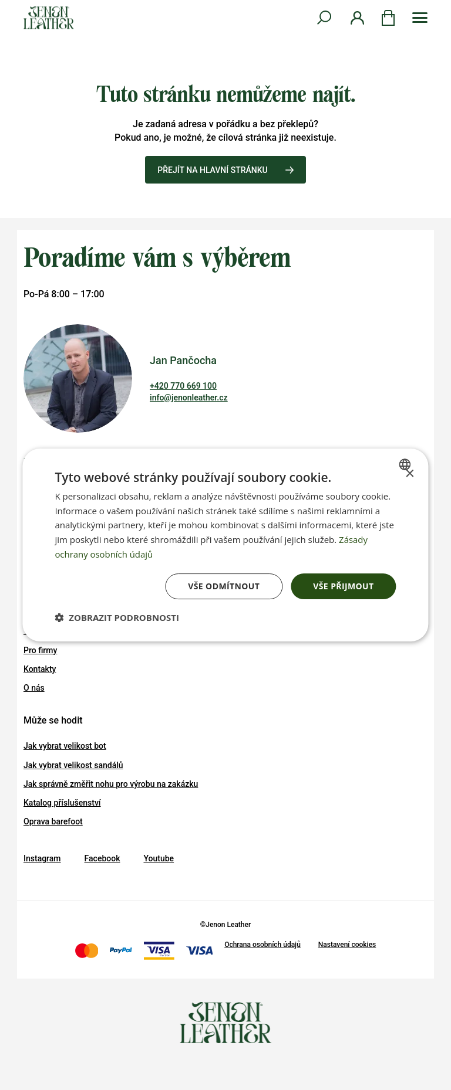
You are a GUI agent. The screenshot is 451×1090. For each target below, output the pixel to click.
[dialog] (225, 545)
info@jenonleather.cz (189, 397)
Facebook (102, 858)
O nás (34, 687)
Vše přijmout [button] (343, 586)
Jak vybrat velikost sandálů (73, 765)
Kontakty (39, 669)
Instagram (42, 858)
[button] (117, 617)
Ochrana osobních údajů (262, 944)
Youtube (158, 858)
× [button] (409, 474)
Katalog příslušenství (62, 802)
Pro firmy (40, 650)
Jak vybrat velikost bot (64, 746)
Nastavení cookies (347, 944)
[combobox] (406, 464)
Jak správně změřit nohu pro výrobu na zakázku (110, 784)
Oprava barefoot (53, 821)
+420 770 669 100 (183, 386)
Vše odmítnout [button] (224, 586)
